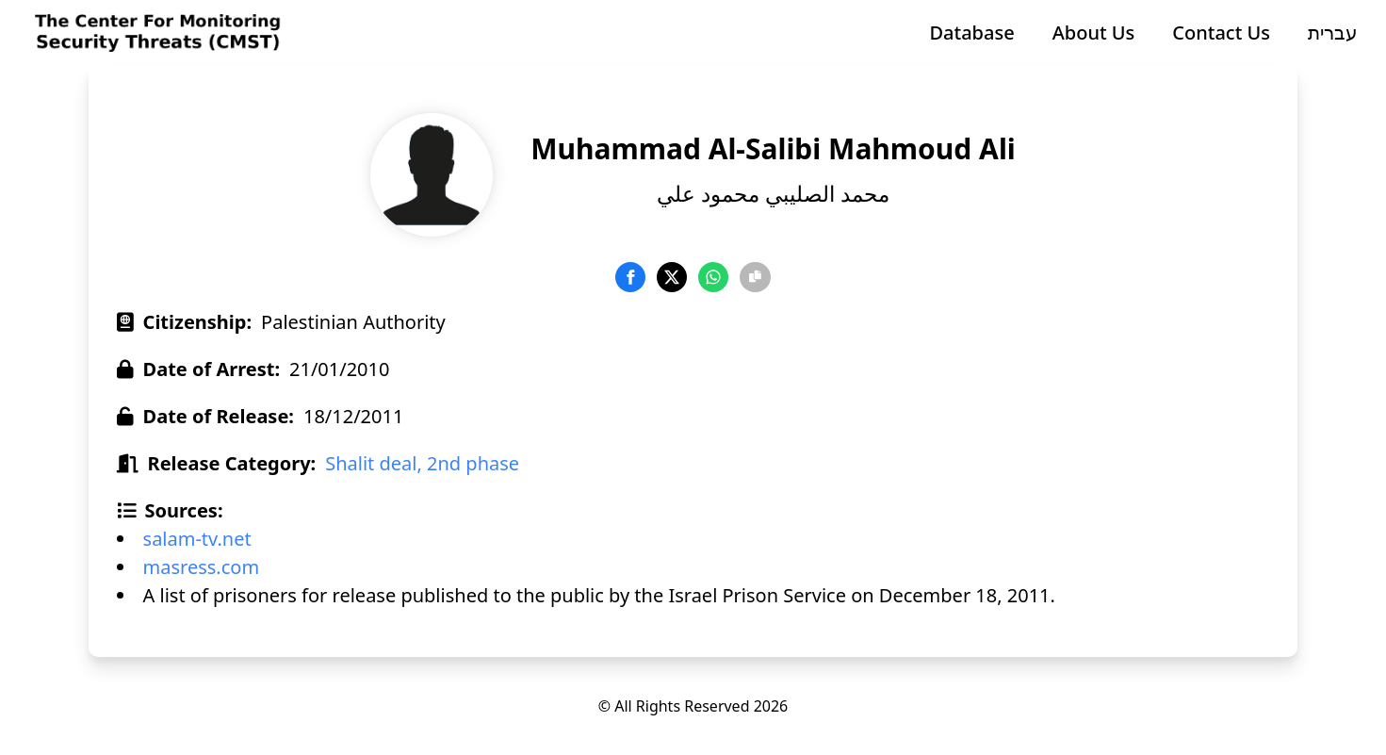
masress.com (201, 567)
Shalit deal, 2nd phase (422, 463)
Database (971, 32)
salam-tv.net (197, 538)
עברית (1333, 32)
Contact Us (1221, 32)
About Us (1093, 32)
